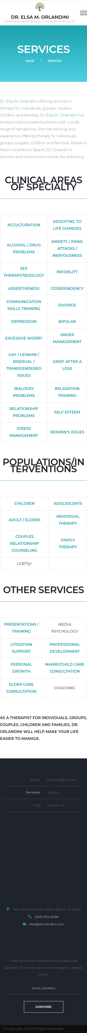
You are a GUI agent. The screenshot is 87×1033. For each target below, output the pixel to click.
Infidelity (67, 272)
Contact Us (56, 805)
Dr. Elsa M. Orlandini (18, 101)
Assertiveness (23, 288)
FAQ (36, 805)
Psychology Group (61, 780)
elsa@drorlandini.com (46, 924)
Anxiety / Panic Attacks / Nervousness (67, 248)
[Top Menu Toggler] (82, 13)
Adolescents (68, 503)
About (35, 780)
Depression (23, 321)
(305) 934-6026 (46, 917)
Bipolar (67, 321)
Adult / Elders (24, 520)
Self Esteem (67, 412)
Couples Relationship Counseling (24, 543)
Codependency (67, 288)
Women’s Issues (67, 432)
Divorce (67, 305)
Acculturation (23, 225)
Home (30, 61)
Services (33, 792)
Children (24, 503)
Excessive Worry (23, 338)
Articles (53, 792)
